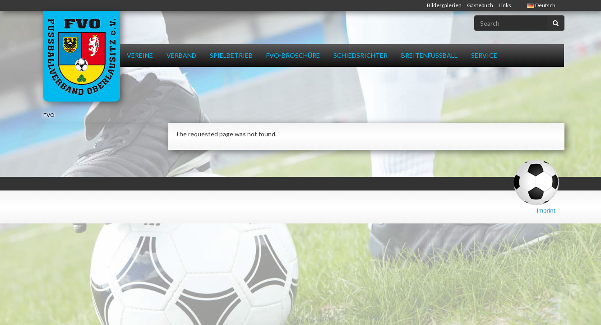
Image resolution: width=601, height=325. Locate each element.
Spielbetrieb (231, 55)
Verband (181, 55)
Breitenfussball (429, 55)
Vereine (140, 55)
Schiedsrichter (360, 55)
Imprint (546, 210)
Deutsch (541, 5)
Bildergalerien (444, 5)
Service (484, 55)
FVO (49, 114)
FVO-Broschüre (293, 55)
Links (505, 5)
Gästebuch (480, 5)
